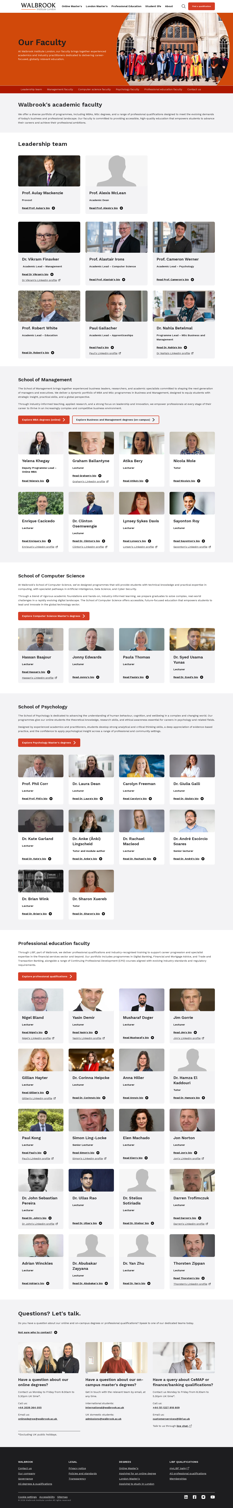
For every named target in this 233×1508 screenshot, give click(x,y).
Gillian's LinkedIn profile (39, 1098)
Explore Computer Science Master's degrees (53, 616)
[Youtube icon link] (213, 1497)
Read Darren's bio (187, 1218)
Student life (153, 6)
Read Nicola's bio (186, 481)
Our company (26, 1473)
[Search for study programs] (183, 6)
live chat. (183, 1425)
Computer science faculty (94, 89)
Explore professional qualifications (47, 976)
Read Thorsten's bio (189, 1278)
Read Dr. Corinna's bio (88, 1097)
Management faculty (60, 89)
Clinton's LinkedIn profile (89, 547)
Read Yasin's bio (85, 1032)
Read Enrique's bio (36, 541)
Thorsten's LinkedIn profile (192, 1284)
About (169, 6)
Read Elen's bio (135, 1158)
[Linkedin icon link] (186, 1497)
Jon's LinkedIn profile (188, 1158)
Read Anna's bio (135, 1097)
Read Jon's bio (185, 1152)
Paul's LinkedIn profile (105, 353)
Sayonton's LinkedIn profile (192, 547)
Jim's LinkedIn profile (188, 1038)
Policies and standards (83, 1473)
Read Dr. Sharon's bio (88, 913)
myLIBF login (178, 1468)
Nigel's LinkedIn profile (38, 1038)
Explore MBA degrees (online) (44, 419)
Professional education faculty (163, 89)
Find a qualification (201, 6)
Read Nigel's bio (35, 1032)
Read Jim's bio (185, 1032)
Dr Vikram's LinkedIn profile (41, 280)
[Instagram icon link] (203, 1497)
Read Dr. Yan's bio (136, 1283)
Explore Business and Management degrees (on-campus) (115, 419)
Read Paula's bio (136, 677)
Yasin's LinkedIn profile (88, 1038)
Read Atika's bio (136, 481)
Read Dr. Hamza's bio (189, 1097)
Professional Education (126, 6)
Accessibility (47, 1496)
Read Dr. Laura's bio (87, 798)
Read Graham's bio (86, 475)
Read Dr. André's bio (189, 858)
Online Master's (72, 6)
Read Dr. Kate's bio (36, 858)
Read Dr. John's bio (37, 1218)
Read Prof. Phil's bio (37, 798)
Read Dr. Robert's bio (38, 352)
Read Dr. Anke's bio (87, 858)
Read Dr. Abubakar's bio (90, 1283)
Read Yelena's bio (35, 481)
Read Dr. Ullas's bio (87, 1223)
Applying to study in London (136, 1483)
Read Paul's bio (101, 347)
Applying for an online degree (137, 1473)
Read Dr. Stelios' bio (138, 1223)
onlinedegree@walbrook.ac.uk (38, 1418)
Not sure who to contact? (37, 1332)
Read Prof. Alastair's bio (107, 279)
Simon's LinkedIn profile (89, 1158)
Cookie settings (27, 1496)
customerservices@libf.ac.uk (171, 1418)
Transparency (77, 1478)
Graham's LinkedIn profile (90, 481)
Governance (25, 1478)
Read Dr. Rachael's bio (139, 858)
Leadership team (31, 89)
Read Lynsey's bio (137, 541)
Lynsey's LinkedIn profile (140, 547)
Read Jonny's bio (85, 677)
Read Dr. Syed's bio (188, 677)
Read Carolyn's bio (137, 798)
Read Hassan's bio (36, 672)
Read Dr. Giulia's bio (188, 798)
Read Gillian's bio (35, 1092)
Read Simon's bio (86, 1152)
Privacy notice (77, 1468)
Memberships (178, 1478)
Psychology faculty (127, 89)
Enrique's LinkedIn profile (40, 547)
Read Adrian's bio (35, 1283)
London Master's (97, 6)
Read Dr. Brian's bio (37, 913)
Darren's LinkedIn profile (190, 1224)
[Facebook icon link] (194, 1497)
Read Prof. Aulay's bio (38, 208)
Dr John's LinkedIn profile (40, 1224)
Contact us (194, 89)
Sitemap (62, 1496)
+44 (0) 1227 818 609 (166, 1407)
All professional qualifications (188, 1473)
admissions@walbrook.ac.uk (103, 1418)
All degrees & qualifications (35, 1483)
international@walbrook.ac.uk (104, 1407)
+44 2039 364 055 (30, 1407)
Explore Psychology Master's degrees (49, 742)
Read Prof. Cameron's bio (175, 279)
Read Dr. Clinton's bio (88, 541)
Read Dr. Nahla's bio (172, 347)
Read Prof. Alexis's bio (106, 208)
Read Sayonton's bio (189, 541)
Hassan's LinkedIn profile (39, 678)
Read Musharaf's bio (138, 1037)
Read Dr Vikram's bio (38, 274)
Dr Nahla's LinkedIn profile (175, 353)
